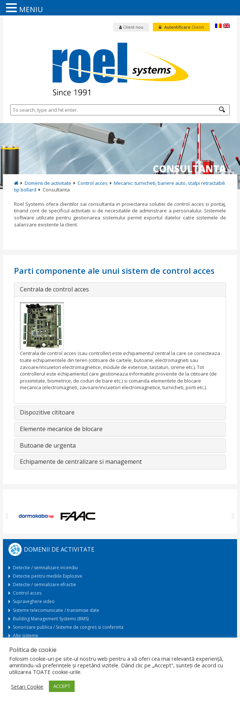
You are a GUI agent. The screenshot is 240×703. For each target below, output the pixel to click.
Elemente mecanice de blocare (61, 429)
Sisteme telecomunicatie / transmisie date (56, 610)
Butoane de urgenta (48, 445)
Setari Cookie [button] (27, 686)
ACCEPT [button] (61, 686)
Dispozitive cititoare (47, 412)
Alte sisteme (25, 635)
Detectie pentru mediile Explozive (47, 576)
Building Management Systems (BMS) (51, 618)
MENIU (31, 9)
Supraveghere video (34, 601)
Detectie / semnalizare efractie (44, 584)
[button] (222, 109)
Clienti (181, 27)
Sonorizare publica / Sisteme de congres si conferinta (68, 627)
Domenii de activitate (48, 183)
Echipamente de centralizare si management (81, 462)
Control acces (93, 183)
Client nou (131, 27)
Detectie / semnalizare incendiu (45, 567)
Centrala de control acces (54, 289)
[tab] (120, 290)
